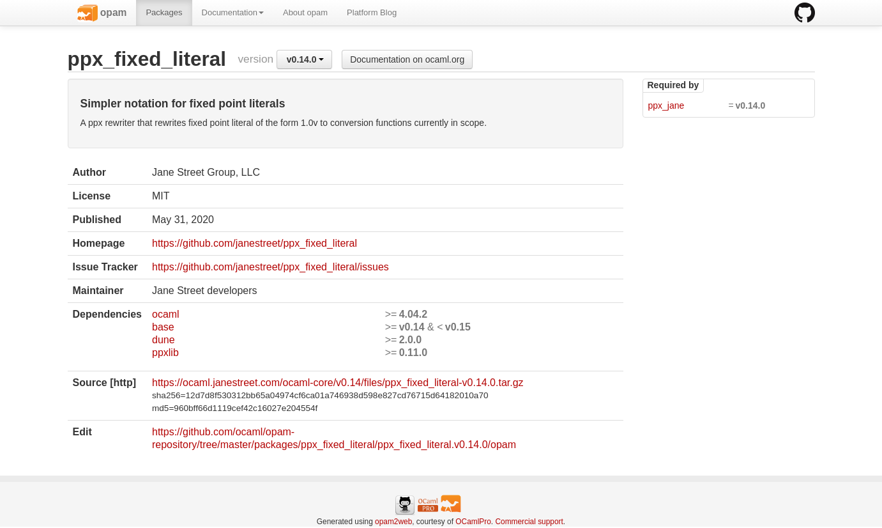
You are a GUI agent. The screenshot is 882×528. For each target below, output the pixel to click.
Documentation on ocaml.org (407, 59)
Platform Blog (372, 12)
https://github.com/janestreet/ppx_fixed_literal (254, 243)
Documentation (233, 12)
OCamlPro (473, 521)
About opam (305, 12)
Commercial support (529, 521)
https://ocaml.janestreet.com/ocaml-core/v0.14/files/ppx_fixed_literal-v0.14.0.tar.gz (338, 382)
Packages (164, 12)
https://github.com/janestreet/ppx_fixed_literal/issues (270, 266)
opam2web (393, 521)
